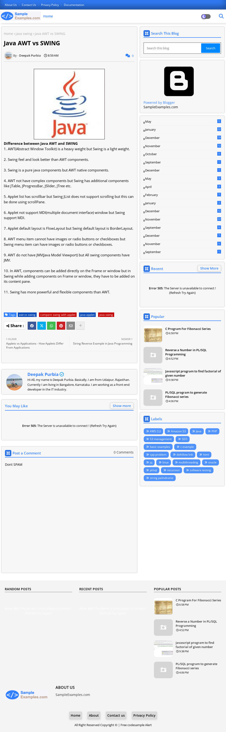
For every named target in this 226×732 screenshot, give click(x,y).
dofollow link (185, 455)
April (183, 187)
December (183, 138)
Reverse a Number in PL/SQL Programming (186, 352)
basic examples (160, 447)
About (94, 715)
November (183, 146)
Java (198, 431)
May (183, 121)
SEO (184, 439)
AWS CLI (155, 431)
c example (187, 447)
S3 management (161, 439)
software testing (200, 470)
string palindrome (161, 478)
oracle (212, 462)
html (206, 455)
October (183, 154)
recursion (173, 470)
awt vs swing (27, 315)
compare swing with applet (57, 315)
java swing (24, 33)
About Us (11, 5)
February (183, 195)
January (183, 129)
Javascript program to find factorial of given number (193, 373)
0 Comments (124, 452)
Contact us (29, 5)
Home (48, 16)
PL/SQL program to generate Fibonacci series (186, 394)
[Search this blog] (172, 48)
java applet (87, 315)
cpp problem (158, 455)
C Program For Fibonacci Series (188, 329)
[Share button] (80, 326)
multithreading (188, 462)
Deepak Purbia (43, 374)
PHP (214, 431)
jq (151, 462)
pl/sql (153, 470)
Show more (122, 405)
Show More (209, 268)
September (183, 162)
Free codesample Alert (136, 725)
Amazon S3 (178, 431)
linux (165, 462)
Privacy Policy (50, 5)
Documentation (74, 5)
